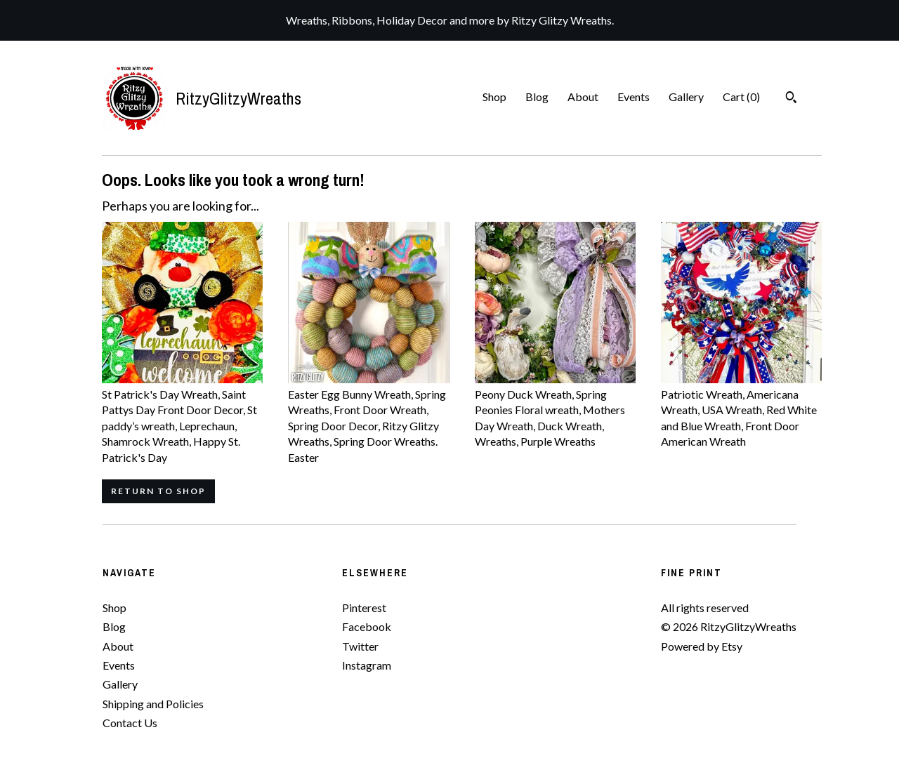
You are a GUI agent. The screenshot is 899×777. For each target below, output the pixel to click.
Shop (494, 96)
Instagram (366, 665)
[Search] (791, 99)
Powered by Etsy (701, 646)
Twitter (360, 646)
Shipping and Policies (153, 703)
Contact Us (130, 722)
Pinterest (364, 607)
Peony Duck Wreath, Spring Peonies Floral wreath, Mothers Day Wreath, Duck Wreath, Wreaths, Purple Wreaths (555, 410)
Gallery (686, 96)
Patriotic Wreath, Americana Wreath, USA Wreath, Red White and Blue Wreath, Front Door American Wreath (741, 410)
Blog (537, 96)
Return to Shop (158, 491)
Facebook (366, 626)
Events (633, 96)
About (582, 96)
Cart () (741, 96)
